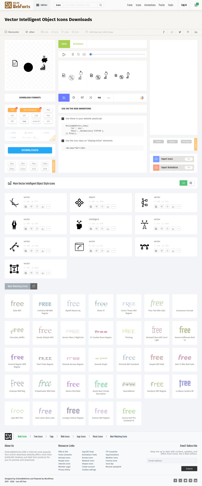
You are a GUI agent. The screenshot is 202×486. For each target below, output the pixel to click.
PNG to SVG (63, 452)
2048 (45, 169)
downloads (30, 150)
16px (12, 163)
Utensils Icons (64, 464)
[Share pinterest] (188, 32)
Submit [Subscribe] (189, 469)
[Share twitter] (179, 32)
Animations (150, 5)
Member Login (64, 467)
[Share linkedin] (194, 32)
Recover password (113, 467)
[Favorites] (37, 206)
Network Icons (88, 461)
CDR (36, 116)
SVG (12, 110)
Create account (88, 467)
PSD (48, 116)
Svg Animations (112, 455)
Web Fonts (22, 437)
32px (23, 163)
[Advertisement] (173, 87)
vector (27, 197)
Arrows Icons (87, 458)
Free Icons (38, 437)
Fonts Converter (65, 455)
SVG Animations (30, 110)
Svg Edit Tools (88, 452)
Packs (162, 5)
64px (34, 163)
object (92, 197)
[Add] (26, 206)
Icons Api (109, 464)
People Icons (63, 461)
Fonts (130, 5)
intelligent (94, 219)
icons (58, 5)
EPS (24, 116)
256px (12, 169)
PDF (12, 116)
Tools (170, 5)
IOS (48, 121)
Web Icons (65, 437)
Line (24, 121)
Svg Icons (19, 5)
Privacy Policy (64, 470)
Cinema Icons (111, 461)
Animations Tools (89, 455)
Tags (51, 437)
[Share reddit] (171, 32)
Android (36, 121)
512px (23, 169)
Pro (99, 98)
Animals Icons (64, 458)
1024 (34, 169)
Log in (184, 5)
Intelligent (186, 141)
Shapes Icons (87, 464)
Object (172, 141)
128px (45, 163)
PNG (48, 110)
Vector (158, 141)
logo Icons (81, 437)
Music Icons (98, 437)
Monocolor (13, 32)
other (32, 32)
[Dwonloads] (43, 206)
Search (100, 5)
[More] (48, 206)
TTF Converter (111, 452)
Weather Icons (112, 458)
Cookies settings (89, 470)
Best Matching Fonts (118, 437)
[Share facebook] (164, 32)
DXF (12, 121)
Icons (138, 5)
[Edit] (31, 206)
